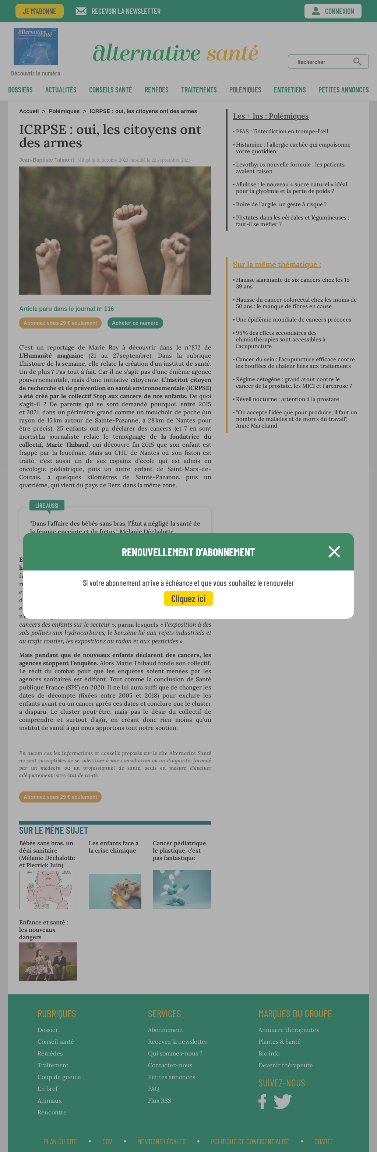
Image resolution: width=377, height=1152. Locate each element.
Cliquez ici (188, 598)
